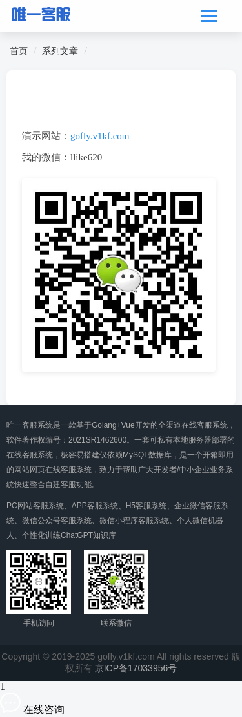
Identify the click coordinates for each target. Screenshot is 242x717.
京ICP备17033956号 (136, 668)
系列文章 (60, 51)
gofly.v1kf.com (100, 136)
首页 (19, 51)
